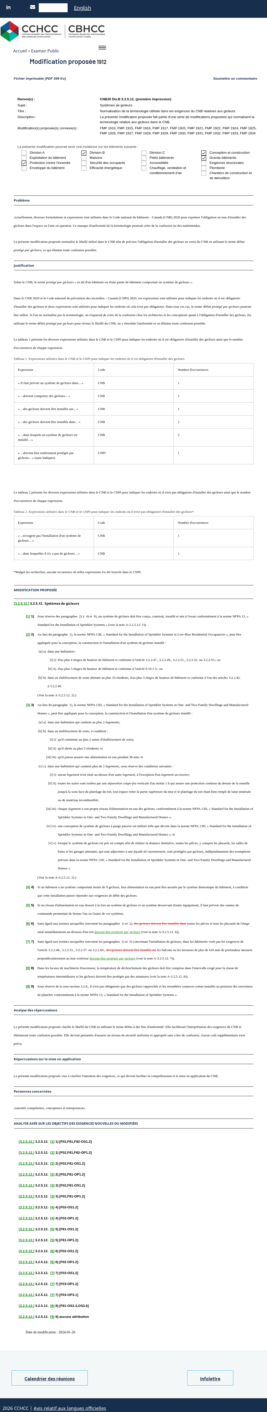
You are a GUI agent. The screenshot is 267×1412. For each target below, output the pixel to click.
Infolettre (210, 1377)
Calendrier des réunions (49, 1377)
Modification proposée (57, 60)
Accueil (20, 51)
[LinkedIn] (9, 7)
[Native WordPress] (58, 7)
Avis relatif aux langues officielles (70, 1407)
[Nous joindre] (34, 7)
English (82, 7)
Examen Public (45, 51)
